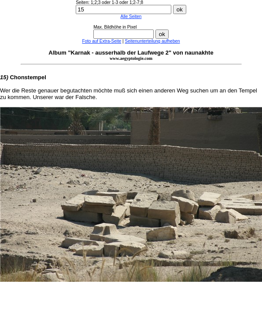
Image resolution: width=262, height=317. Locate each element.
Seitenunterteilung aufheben (152, 41)
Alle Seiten (131, 16)
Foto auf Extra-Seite (101, 41)
